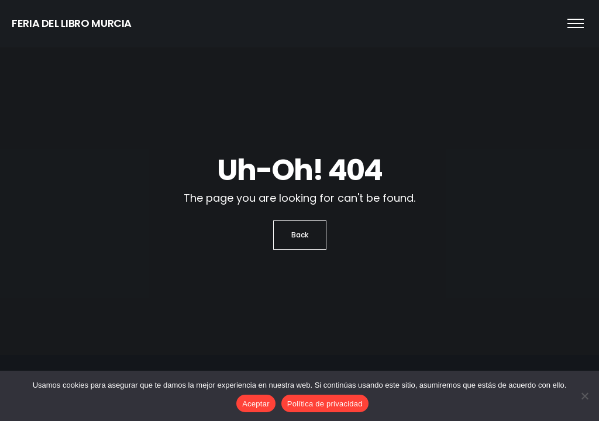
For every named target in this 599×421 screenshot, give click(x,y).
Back (299, 235)
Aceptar (256, 403)
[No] (584, 396)
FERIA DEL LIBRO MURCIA (72, 23)
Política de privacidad (325, 403)
